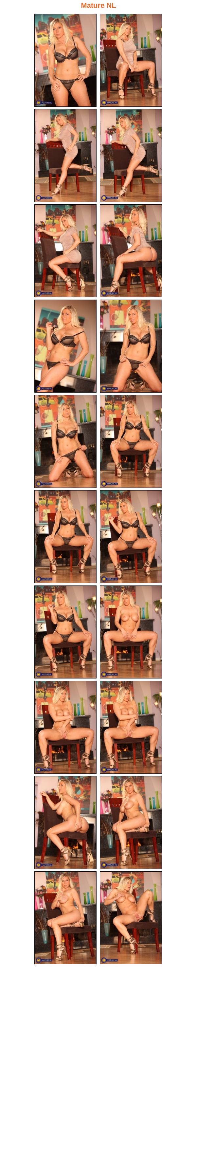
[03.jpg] (65, 155)
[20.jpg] (131, 917)
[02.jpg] (131, 60)
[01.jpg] (65, 60)
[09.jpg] (65, 441)
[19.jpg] (65, 917)
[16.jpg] (131, 727)
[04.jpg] (131, 155)
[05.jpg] (65, 250)
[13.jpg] (65, 631)
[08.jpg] (131, 346)
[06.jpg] (131, 250)
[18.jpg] (131, 822)
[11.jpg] (65, 536)
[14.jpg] (131, 631)
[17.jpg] (65, 822)
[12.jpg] (131, 536)
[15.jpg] (65, 727)
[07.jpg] (65, 346)
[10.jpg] (131, 441)
